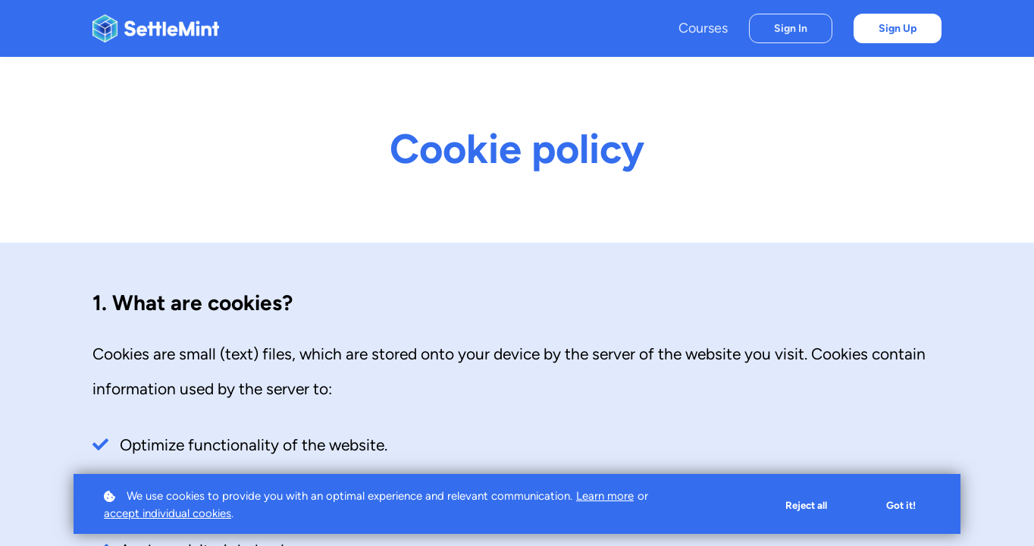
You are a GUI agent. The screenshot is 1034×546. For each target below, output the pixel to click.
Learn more (605, 495)
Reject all (803, 504)
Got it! (900, 504)
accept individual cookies (167, 513)
